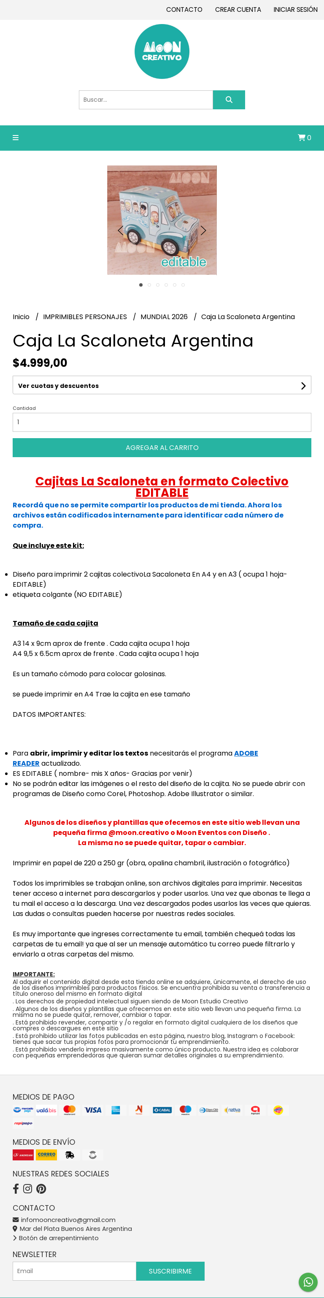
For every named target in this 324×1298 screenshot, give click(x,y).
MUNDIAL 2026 (164, 317)
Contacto (184, 9)
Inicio (22, 317)
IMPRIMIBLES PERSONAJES (86, 317)
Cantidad (24, 408)
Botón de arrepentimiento (56, 1238)
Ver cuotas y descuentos (58, 386)
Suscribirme (170, 1271)
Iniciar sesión (296, 9)
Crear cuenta (238, 9)
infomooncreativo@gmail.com (64, 1220)
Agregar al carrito (162, 448)
